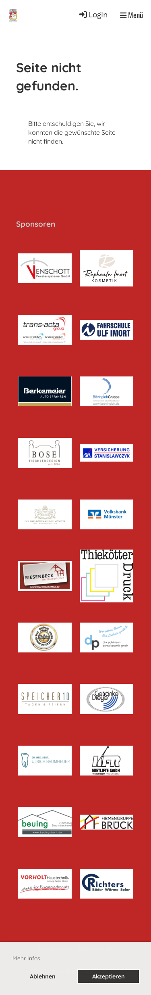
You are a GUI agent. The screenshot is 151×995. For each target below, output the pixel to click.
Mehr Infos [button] (26, 958)
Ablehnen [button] (43, 976)
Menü (131, 15)
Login (93, 14)
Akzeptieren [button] (108, 976)
